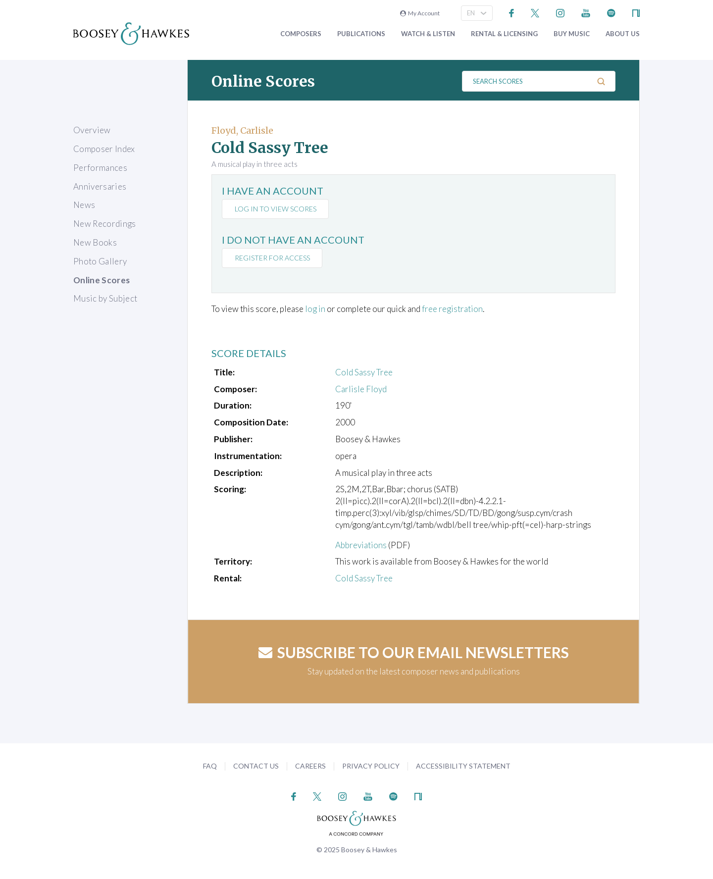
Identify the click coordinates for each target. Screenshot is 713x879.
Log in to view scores (275, 209)
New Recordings (104, 223)
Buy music (572, 34)
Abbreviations (361, 545)
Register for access (272, 258)
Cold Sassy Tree (364, 372)
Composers (300, 34)
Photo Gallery (100, 261)
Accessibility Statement (463, 766)
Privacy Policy (371, 766)
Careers (310, 766)
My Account (420, 13)
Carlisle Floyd (361, 389)
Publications (361, 34)
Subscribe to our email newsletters (413, 652)
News (84, 205)
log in (315, 309)
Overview (92, 130)
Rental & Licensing (504, 34)
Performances (100, 167)
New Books (95, 242)
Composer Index (104, 149)
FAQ (210, 766)
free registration (452, 309)
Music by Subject (105, 298)
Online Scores (101, 280)
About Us (623, 34)
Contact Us (256, 766)
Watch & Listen (428, 34)
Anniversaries (99, 186)
